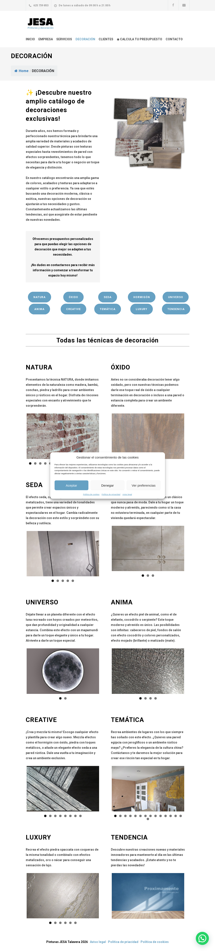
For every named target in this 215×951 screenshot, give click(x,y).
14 (180, 816)
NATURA (39, 297)
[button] (202, 938)
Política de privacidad (111, 494)
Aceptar (71, 485)
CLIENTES (106, 39)
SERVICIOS (64, 39)
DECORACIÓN (85, 39)
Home (21, 71)
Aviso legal (127, 494)
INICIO (30, 39)
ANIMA (39, 309)
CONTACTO (174, 39)
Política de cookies (91, 494)
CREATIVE (73, 309)
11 (165, 816)
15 (148, 819)
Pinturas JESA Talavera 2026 (67, 942)
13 (175, 816)
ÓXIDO (73, 297)
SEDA (108, 297)
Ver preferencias (143, 485)
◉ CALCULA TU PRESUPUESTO (139, 39)
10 (160, 816)
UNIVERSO (175, 297)
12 (170, 816)
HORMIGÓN (141, 297)
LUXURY (141, 309)
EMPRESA (45, 39)
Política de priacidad (123, 942)
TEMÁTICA (107, 309)
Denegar (107, 485)
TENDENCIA (176, 309)
